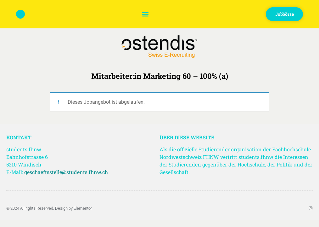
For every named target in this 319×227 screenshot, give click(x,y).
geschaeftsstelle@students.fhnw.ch (66, 172)
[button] (145, 14)
